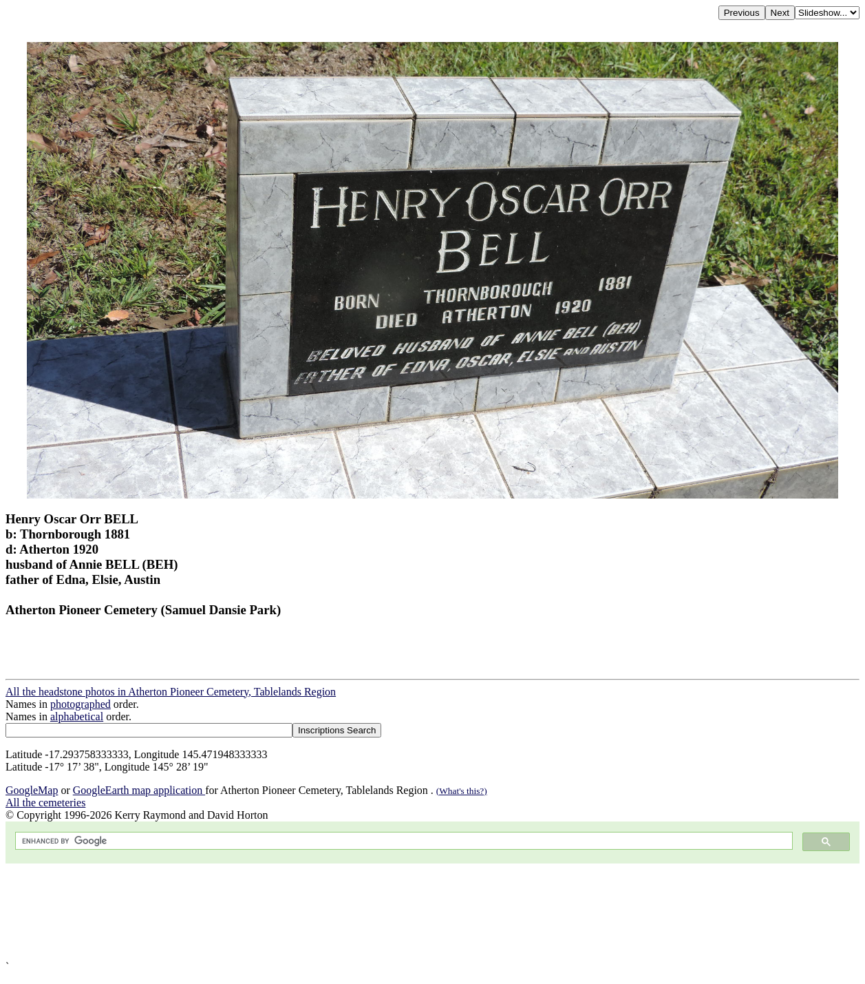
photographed (80, 704)
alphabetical (76, 716)
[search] (402, 841)
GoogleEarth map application (139, 790)
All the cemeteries (45, 802)
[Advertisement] (418, 912)
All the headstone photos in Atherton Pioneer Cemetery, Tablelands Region (171, 692)
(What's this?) (461, 791)
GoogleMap (32, 790)
